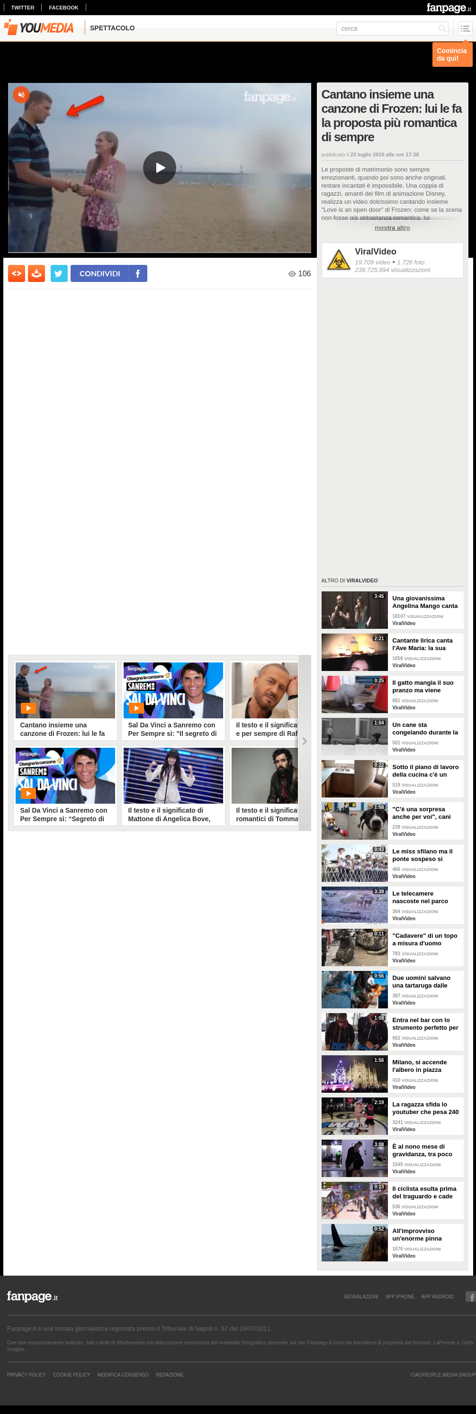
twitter (23, 7)
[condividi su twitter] (59, 273)
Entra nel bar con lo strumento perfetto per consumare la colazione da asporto (425, 1024)
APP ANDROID (438, 1296)
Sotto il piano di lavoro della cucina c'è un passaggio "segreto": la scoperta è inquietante (426, 771)
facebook (63, 7)
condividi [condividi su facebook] (100, 273)
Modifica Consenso (123, 1374)
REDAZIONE (169, 1374)
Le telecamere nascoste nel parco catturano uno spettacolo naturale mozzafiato (421, 897)
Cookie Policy (71, 1374)
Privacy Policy (26, 1374)
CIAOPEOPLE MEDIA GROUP (443, 1374)
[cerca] (392, 28)
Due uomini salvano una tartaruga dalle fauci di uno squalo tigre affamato (422, 981)
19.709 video (372, 262)
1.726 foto (410, 262)
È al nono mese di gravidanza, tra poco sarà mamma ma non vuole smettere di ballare (423, 1150)
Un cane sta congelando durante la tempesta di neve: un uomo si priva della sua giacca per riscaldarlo (427, 728)
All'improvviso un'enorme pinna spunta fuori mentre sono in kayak (421, 1234)
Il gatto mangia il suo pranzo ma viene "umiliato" (423, 686)
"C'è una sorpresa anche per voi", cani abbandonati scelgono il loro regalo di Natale (425, 813)
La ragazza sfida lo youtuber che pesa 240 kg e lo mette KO (426, 1108)
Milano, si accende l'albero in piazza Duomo (420, 1066)
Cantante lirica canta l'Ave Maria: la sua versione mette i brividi (426, 644)
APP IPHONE (400, 1296)
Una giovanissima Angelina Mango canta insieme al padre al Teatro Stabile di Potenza (425, 602)
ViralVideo (375, 251)
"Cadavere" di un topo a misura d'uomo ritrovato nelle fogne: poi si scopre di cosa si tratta (426, 939)
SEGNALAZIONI (360, 1296)
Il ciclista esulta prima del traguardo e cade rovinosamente (425, 1192)
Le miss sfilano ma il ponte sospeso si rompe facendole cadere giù (423, 855)
